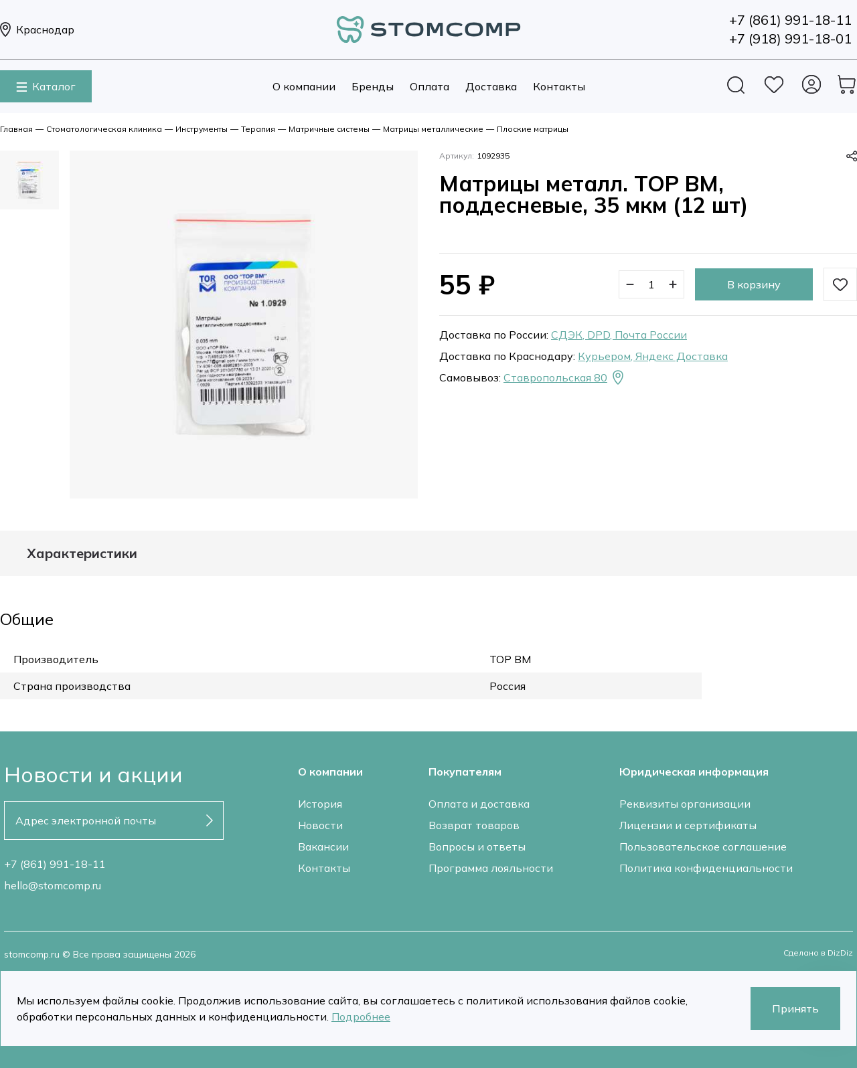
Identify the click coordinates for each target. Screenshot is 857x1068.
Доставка (491, 86)
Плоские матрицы (532, 129)
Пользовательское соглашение (703, 846)
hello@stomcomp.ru (52, 885)
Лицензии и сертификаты (688, 825)
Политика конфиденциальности (706, 868)
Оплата (429, 86)
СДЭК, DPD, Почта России (619, 334)
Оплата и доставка (479, 803)
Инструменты (201, 129)
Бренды (373, 86)
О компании (303, 86)
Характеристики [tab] (82, 553)
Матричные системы (329, 129)
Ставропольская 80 (564, 377)
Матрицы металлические (433, 129)
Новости (320, 825)
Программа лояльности (490, 868)
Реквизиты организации (685, 803)
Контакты (559, 86)
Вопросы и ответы (477, 846)
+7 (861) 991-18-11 (55, 864)
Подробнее (360, 1016)
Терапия (258, 129)
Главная (16, 129)
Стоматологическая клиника (104, 129)
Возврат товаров (474, 825)
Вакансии (323, 846)
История (320, 803)
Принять (795, 1008)
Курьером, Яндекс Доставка (653, 356)
